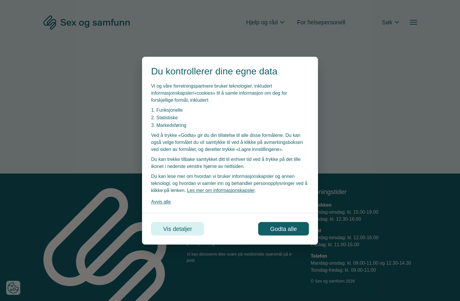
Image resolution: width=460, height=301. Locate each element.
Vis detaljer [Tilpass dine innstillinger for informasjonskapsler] (177, 228)
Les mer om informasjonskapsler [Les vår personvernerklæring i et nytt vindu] (221, 190)
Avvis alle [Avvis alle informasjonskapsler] (161, 201)
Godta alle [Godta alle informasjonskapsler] (283, 228)
